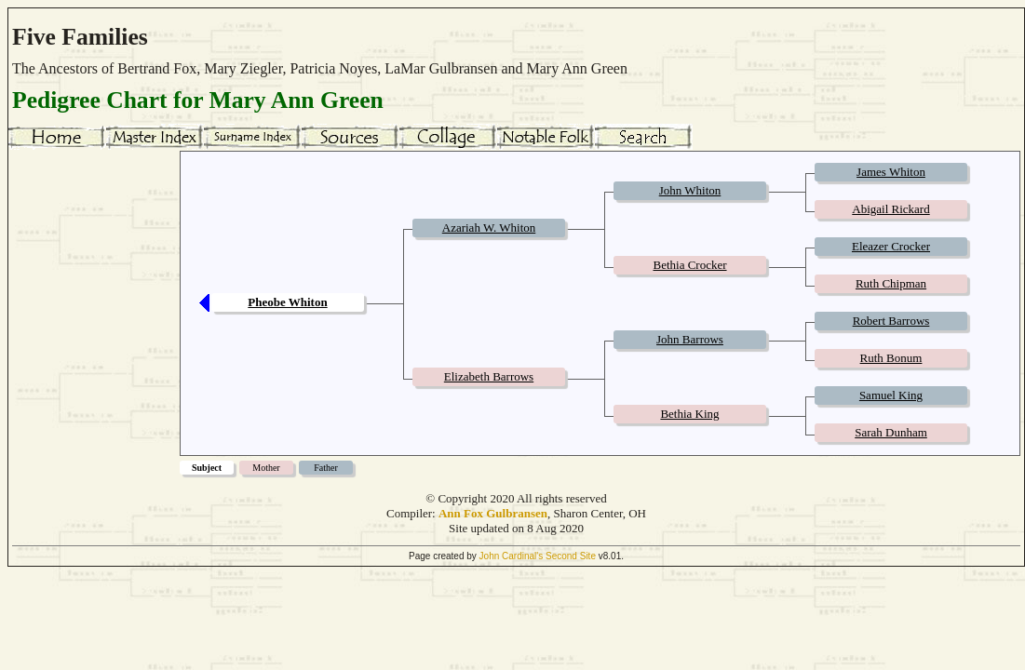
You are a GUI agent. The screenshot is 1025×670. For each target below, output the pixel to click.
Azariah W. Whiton (489, 227)
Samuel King (891, 395)
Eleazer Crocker (891, 246)
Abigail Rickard (890, 209)
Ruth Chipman (891, 283)
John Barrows (689, 339)
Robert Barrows (891, 321)
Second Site (571, 556)
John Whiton (690, 190)
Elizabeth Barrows (488, 376)
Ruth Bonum (891, 358)
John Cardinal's (511, 556)
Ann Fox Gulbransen (492, 513)
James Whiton (890, 172)
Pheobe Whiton (287, 302)
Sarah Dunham (891, 432)
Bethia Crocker (689, 265)
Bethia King (689, 414)
